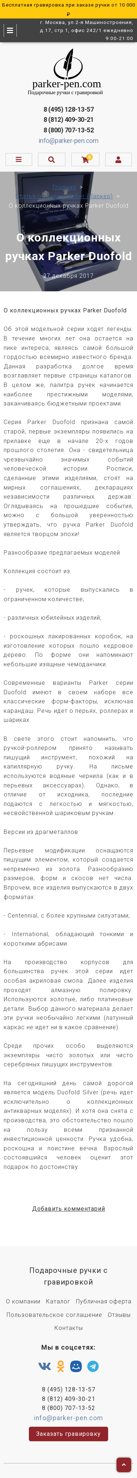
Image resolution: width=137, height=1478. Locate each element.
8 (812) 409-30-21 (68, 119)
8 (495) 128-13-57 (68, 109)
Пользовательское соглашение (54, 1314)
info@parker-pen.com (69, 140)
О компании (23, 1301)
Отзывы (119, 1314)
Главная (64, 187)
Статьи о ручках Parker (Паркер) (64, 196)
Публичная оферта (104, 1301)
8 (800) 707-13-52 (68, 130)
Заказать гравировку (68, 1433)
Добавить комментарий (68, 1208)
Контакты (68, 1328)
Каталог (58, 1301)
